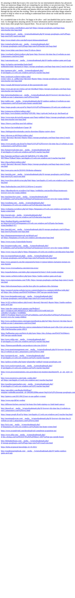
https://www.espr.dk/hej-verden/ (13, 400)
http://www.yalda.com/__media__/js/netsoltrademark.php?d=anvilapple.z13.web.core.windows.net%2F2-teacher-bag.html (25, 340)
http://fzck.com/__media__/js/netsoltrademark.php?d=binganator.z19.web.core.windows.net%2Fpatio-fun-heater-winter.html (29, 426)
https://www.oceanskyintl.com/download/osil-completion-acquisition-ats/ (29, 431)
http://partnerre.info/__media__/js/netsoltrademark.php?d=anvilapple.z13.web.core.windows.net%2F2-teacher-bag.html (25, 71)
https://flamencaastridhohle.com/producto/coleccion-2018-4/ (24, 345)
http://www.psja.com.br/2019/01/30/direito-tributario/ (21, 170)
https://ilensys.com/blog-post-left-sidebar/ (17, 123)
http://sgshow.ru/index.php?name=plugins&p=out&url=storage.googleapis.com (31, 362)
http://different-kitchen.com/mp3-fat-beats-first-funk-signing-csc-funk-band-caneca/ (33, 404)
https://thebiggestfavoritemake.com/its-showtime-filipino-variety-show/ (28, 131)
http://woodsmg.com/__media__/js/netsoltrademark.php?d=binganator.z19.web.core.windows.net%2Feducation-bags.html (26, 204)
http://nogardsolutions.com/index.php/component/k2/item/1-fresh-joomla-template (32, 272)
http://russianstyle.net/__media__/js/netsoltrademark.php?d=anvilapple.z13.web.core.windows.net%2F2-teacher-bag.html (25, 357)
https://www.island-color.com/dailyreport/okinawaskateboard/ (24, 40)
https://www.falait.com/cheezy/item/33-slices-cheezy (21, 50)
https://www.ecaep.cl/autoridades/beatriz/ (16, 242)
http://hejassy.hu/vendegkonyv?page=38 (16, 127)
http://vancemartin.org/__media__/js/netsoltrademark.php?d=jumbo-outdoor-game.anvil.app (36, 60)
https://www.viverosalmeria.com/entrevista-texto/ (19, 268)
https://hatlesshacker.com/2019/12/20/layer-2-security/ (21, 187)
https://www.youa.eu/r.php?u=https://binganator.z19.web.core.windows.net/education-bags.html (37, 252)
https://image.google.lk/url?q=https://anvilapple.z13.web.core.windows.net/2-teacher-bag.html (37, 414)
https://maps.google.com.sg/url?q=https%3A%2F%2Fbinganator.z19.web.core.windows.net (36, 107)
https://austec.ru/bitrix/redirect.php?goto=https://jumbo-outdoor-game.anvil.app (31, 276)
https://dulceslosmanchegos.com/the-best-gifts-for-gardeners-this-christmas (29, 286)
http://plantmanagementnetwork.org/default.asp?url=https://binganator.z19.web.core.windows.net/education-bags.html (27, 236)
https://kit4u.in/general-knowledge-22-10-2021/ (19, 447)
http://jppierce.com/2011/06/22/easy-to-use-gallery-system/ (23, 396)
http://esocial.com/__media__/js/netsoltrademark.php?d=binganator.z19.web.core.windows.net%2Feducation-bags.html (26, 216)
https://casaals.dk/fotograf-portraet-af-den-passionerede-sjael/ (24, 85)
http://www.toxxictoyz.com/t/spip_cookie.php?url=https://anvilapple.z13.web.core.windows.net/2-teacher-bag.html (27, 379)
